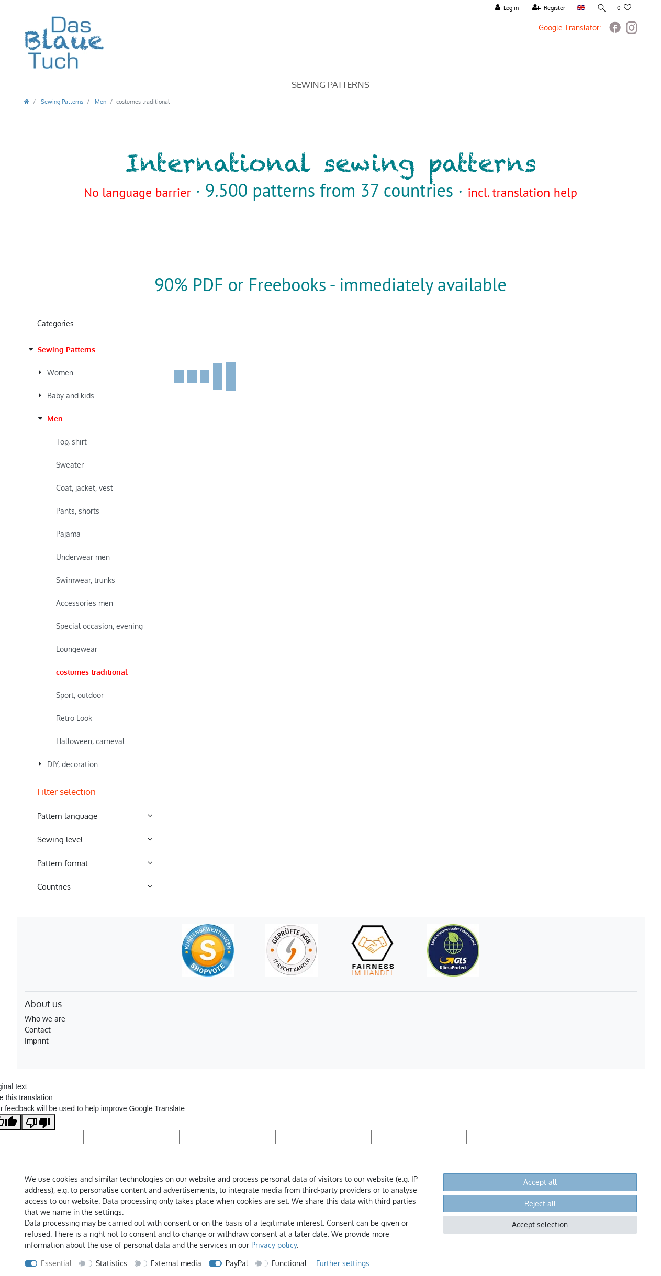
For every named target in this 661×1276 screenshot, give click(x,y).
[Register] (547, 8)
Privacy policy (274, 1244)
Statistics (111, 1263)
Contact (38, 1029)
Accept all (540, 1182)
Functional (289, 1263)
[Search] (600, 8)
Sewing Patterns (330, 84)
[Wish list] (624, 8)
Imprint (37, 1040)
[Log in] (506, 8)
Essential (56, 1263)
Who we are (45, 1018)
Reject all (540, 1203)
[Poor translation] (38, 1122)
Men (99, 101)
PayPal (237, 1263)
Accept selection (540, 1224)
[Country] (580, 8)
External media (176, 1263)
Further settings (342, 1263)
